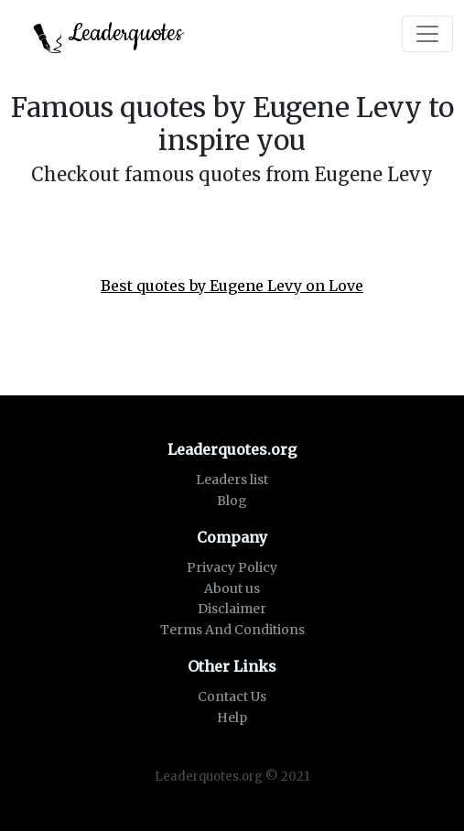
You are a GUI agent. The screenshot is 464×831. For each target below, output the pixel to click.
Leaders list (232, 479)
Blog (232, 500)
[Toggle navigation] (427, 34)
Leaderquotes (108, 35)
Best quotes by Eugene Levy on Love (232, 285)
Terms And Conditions (232, 629)
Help (232, 717)
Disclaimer (232, 608)
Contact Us (232, 696)
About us (232, 588)
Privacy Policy (232, 567)
